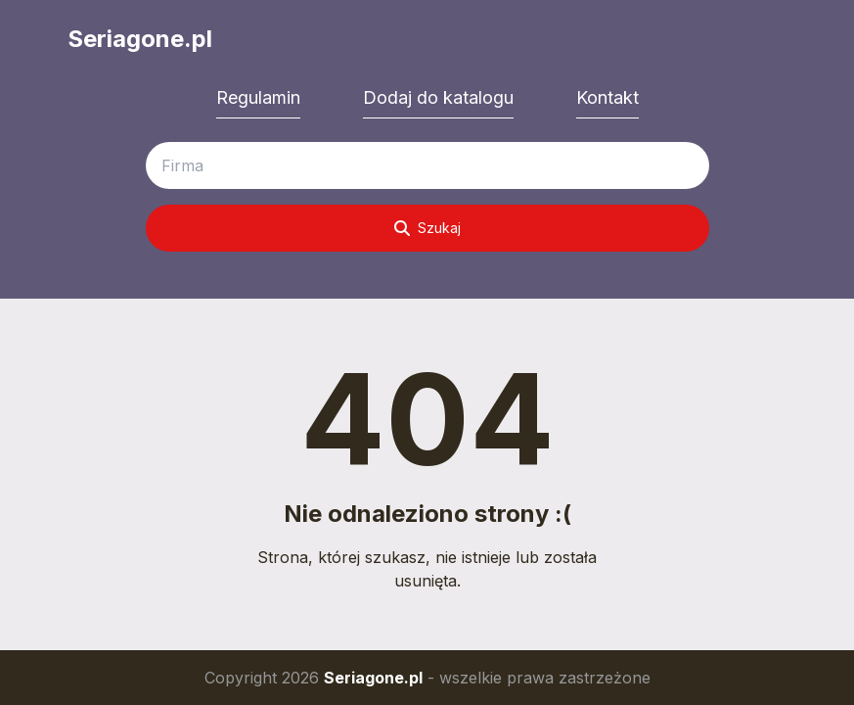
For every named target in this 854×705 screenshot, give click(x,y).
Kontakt (607, 97)
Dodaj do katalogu (438, 97)
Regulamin (258, 97)
